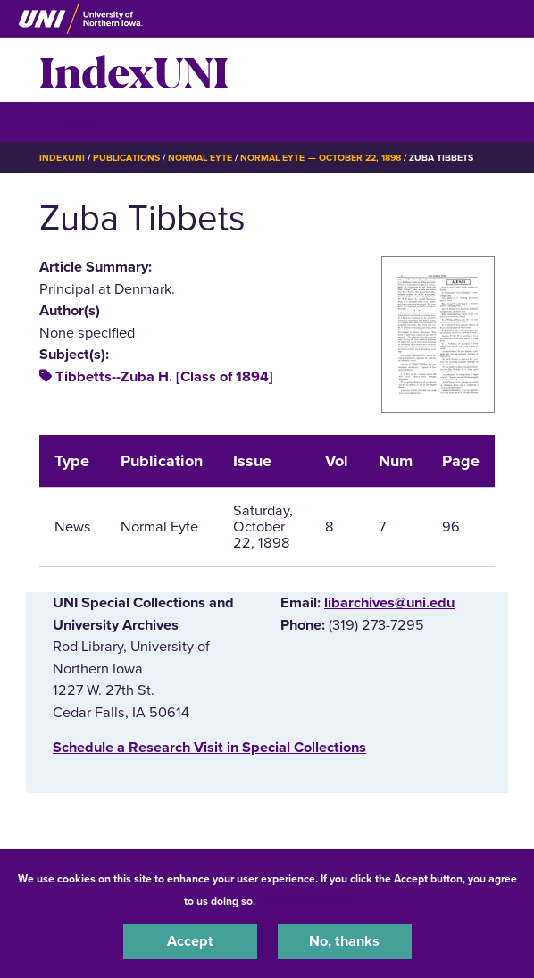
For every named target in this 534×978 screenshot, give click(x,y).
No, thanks (344, 941)
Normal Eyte (200, 157)
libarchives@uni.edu (389, 603)
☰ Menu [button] (71, 121)
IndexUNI (134, 69)
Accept (190, 941)
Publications (126, 157)
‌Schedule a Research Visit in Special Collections (209, 747)
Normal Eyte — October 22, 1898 (320, 157)
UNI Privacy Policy (305, 901)
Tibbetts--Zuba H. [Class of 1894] (164, 377)
